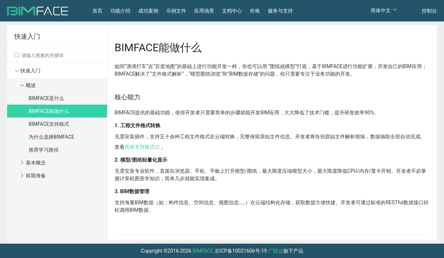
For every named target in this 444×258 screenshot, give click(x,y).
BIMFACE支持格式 (49, 124)
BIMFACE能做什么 (49, 111)
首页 (97, 11)
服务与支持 (280, 11)
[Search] (57, 55)
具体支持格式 (143, 147)
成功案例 (148, 11)
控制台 (429, 11)
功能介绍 (120, 11)
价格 (255, 11)
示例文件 (176, 11)
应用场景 (204, 11)
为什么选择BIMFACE (51, 137)
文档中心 (232, 11)
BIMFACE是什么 (46, 98)
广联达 (275, 251)
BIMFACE (203, 251)
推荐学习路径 (44, 150)
